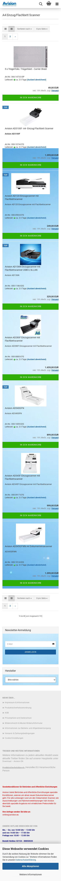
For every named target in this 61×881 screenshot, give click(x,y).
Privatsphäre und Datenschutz (18, 718)
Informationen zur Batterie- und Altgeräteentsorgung (28, 728)
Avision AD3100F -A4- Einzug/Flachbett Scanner (29, 128)
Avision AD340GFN (14, 408)
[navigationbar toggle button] (57, 4)
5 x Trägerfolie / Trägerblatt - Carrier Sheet (26, 69)
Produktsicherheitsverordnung (18, 708)
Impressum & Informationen (17, 702)
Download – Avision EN (12, 761)
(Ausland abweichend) (36, 80)
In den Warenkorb (30, 97)
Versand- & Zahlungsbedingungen (20, 733)
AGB (7, 713)
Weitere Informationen (30, 874)
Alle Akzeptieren (30, 866)
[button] (5, 29)
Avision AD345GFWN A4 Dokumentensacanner (28, 546)
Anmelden (30, 652)
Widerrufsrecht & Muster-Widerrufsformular (23, 723)
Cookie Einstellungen (14, 738)
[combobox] (24, 29)
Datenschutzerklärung (25, 860)
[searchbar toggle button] (41, 4)
